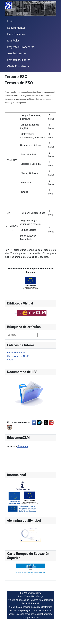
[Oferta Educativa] (28, 66)
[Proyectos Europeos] (32, 47)
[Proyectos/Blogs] (28, 59)
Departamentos (16, 27)
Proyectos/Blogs (16, 59)
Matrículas (13, 40)
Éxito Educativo (16, 34)
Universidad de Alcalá (18, 356)
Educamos (22, 446)
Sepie (10, 359)
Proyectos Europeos (18, 47)
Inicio (10, 21)
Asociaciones (15, 53)
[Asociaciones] (24, 53)
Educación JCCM (16, 352)
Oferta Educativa (16, 66)
